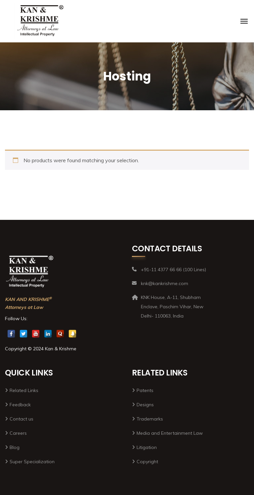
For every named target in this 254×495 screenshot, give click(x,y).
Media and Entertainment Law (170, 433)
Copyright (147, 462)
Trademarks (150, 419)
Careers (18, 433)
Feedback (20, 405)
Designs (145, 405)
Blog (15, 447)
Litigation (147, 447)
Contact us (21, 419)
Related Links (24, 390)
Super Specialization (32, 462)
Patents (145, 390)
